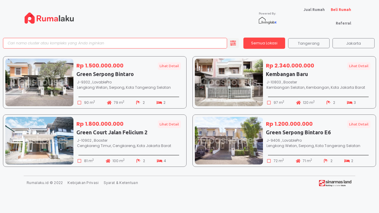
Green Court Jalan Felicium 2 (111, 132)
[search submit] (233, 43)
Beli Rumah (341, 10)
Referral (343, 23)
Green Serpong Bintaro (105, 74)
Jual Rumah (314, 10)
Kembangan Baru (287, 74)
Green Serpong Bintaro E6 (298, 132)
